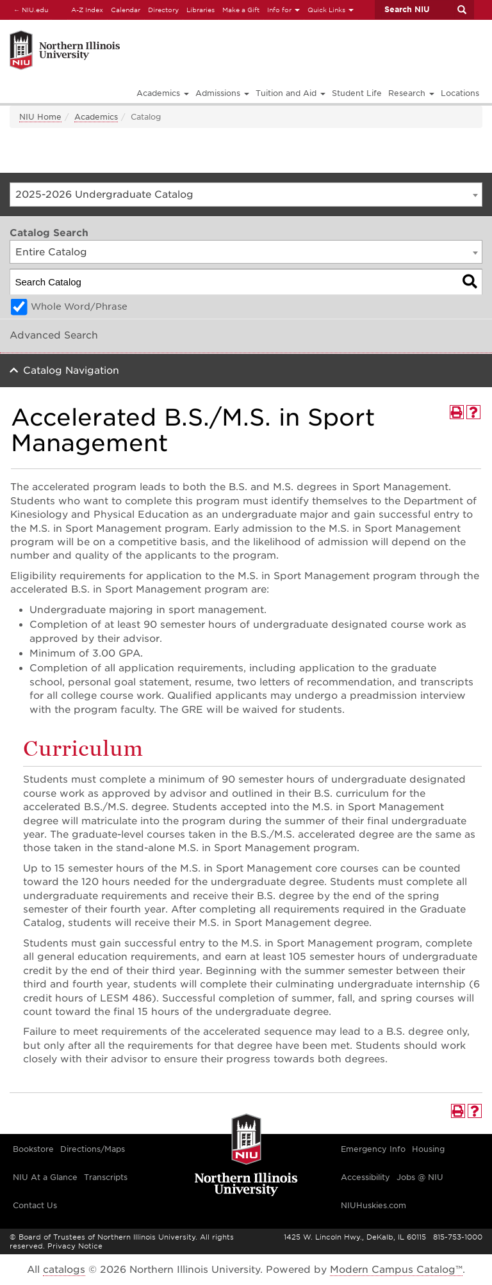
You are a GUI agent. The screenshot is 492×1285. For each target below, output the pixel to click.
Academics (96, 117)
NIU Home (40, 117)
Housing (428, 1149)
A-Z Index (87, 9)
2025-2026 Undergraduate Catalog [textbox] (104, 194)
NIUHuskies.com (373, 1205)
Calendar (125, 9)
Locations (460, 93)
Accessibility (365, 1177)
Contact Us (35, 1205)
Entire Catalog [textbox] (51, 252)
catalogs (64, 1269)
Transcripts (105, 1177)
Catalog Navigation (71, 370)
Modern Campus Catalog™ (396, 1269)
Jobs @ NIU (420, 1177)
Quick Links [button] (331, 9)
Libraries (200, 9)
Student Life (357, 93)
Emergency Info (373, 1149)
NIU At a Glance (45, 1177)
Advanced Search (54, 335)
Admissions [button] (222, 93)
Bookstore (33, 1149)
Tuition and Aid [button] (290, 93)
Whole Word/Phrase (79, 306)
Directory (163, 9)
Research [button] (411, 93)
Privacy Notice (74, 1245)
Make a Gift (240, 9)
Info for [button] (283, 9)
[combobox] (246, 194)
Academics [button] (162, 93)
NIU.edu (29, 9)
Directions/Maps (92, 1149)
